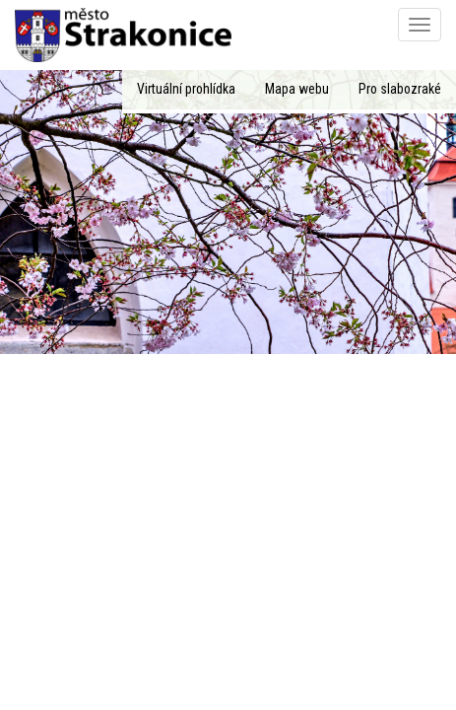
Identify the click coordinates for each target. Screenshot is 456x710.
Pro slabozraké (399, 89)
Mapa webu (297, 89)
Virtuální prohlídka (186, 89)
